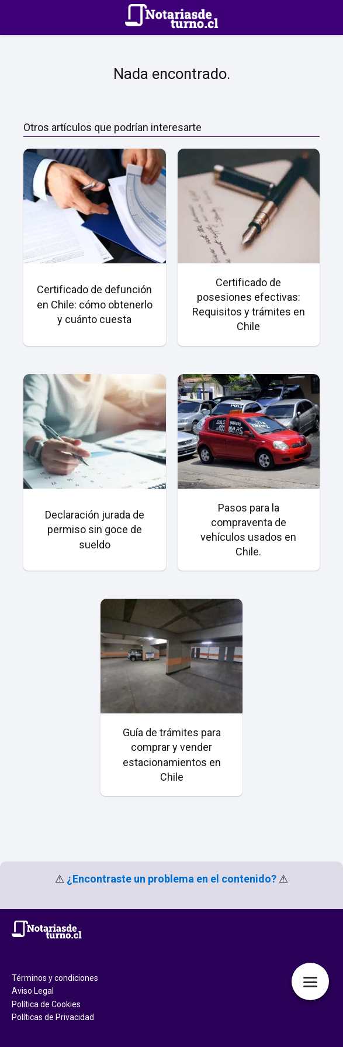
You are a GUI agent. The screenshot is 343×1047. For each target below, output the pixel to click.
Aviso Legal (33, 990)
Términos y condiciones (55, 978)
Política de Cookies (46, 1004)
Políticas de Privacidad (53, 1017)
